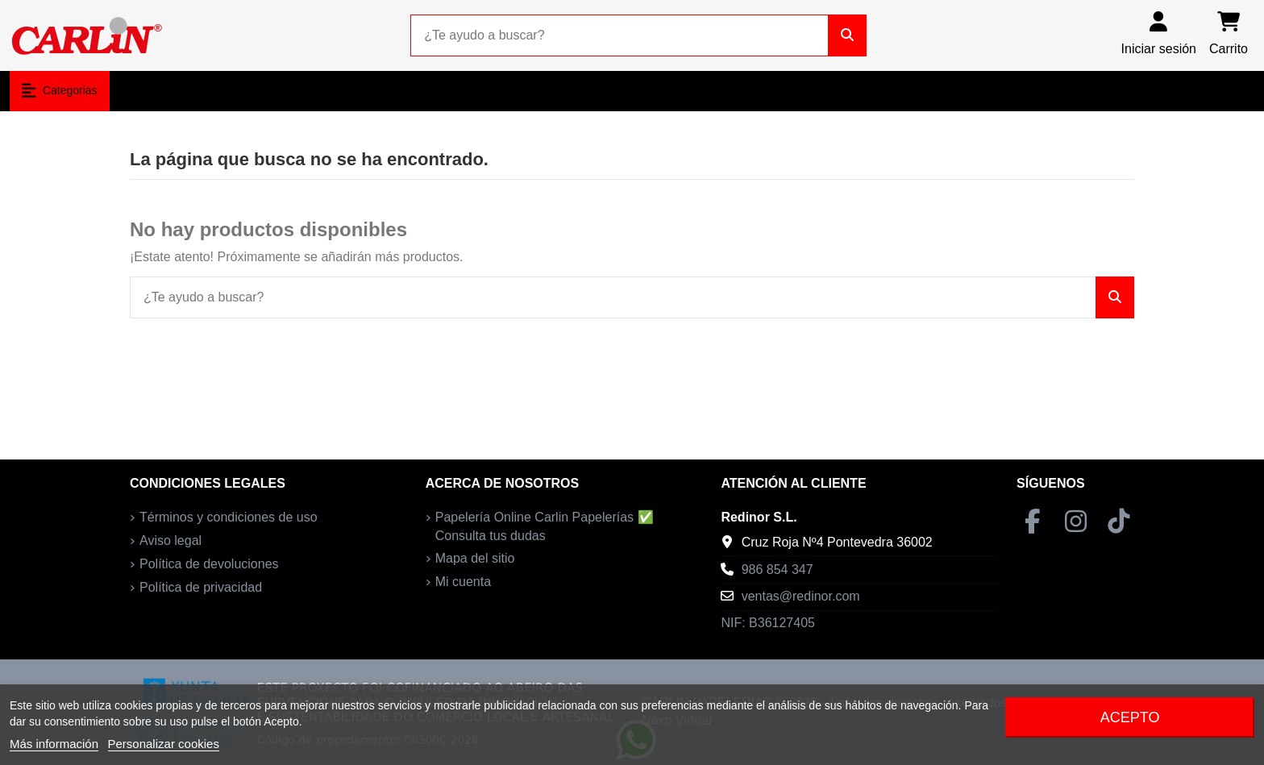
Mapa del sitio (475, 558)
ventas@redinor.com (801, 596)
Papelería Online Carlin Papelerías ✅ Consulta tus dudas (544, 526)
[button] (60, 91)
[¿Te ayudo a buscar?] (847, 35)
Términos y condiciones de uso (228, 517)
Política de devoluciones (209, 564)
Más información (54, 743)
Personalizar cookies (163, 743)
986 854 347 (777, 569)
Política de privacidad (200, 587)
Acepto (1130, 717)
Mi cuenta (463, 581)
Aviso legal (170, 540)
